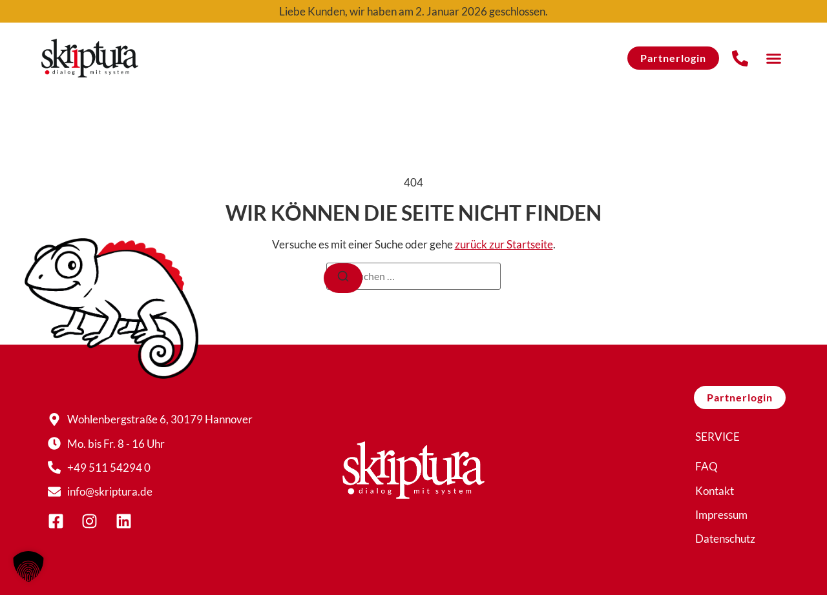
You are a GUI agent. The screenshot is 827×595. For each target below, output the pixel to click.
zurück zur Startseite (504, 244)
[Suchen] (343, 278)
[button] (773, 58)
